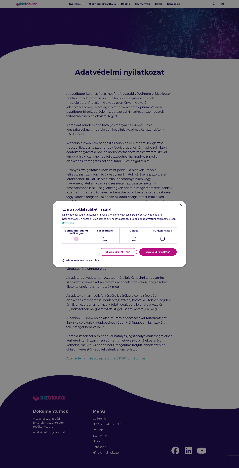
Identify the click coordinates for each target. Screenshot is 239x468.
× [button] (180, 205)
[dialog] (119, 234)
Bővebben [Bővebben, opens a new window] (68, 223)
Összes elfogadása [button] (157, 251)
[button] (80, 260)
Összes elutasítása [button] (117, 251)
